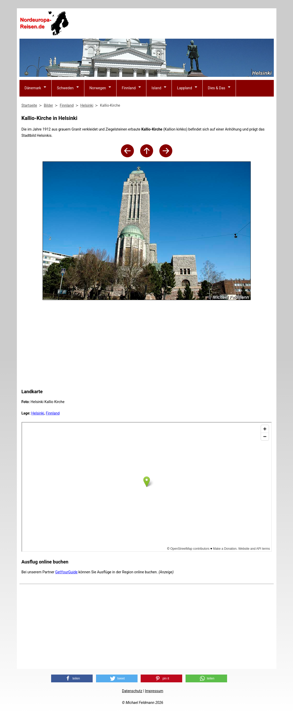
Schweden (65, 88)
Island (156, 88)
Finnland (128, 88)
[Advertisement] (179, 23)
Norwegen (98, 88)
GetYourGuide (66, 572)
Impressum (154, 691)
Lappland (184, 88)
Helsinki (37, 413)
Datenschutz (132, 691)
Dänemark (33, 88)
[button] (72, 678)
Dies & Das (216, 88)
